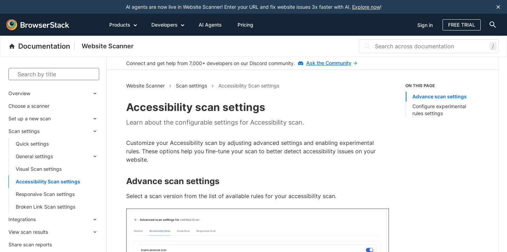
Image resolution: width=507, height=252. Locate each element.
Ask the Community (331, 63)
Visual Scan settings (39, 169)
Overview (19, 93)
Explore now (366, 7)
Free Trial (461, 25)
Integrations (22, 219)
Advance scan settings (439, 96)
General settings (34, 156)
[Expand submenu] (64, 93)
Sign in (425, 25)
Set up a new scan (29, 118)
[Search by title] (53, 74)
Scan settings (24, 131)
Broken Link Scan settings (45, 207)
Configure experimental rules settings (439, 109)
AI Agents (210, 25)
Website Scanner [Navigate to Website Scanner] (145, 86)
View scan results (28, 232)
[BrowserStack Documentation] (41, 46)
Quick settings (32, 144)
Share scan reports (30, 244)
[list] (442, 100)
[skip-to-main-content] (28, 7)
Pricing (245, 25)
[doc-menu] (491, 25)
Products (123, 24)
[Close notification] (498, 7)
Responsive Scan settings (45, 194)
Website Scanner (107, 46)
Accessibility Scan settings (48, 181)
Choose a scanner (28, 106)
